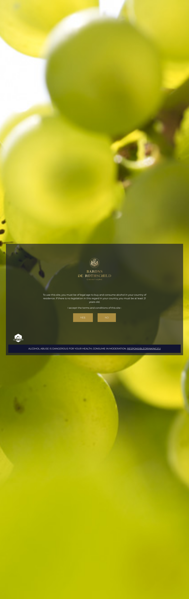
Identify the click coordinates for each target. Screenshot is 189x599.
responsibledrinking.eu (144, 348)
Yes (83, 317)
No (107, 317)
